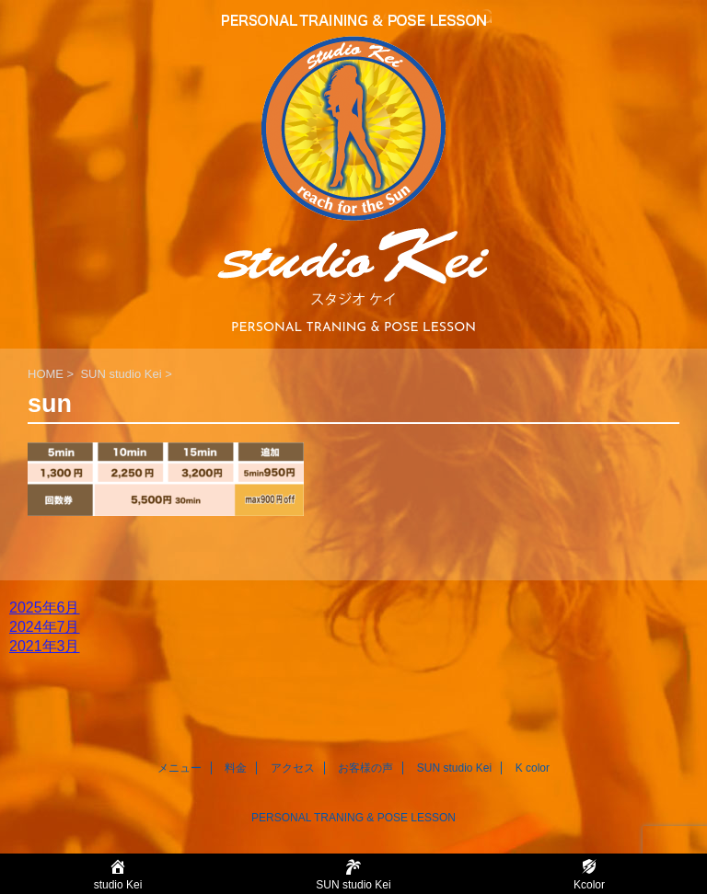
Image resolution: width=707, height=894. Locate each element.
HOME (46, 374)
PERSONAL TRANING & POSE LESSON (353, 817)
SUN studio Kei (120, 374)
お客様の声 (365, 768)
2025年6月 (44, 607)
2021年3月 (44, 646)
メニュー (179, 768)
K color (533, 768)
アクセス (293, 768)
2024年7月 (44, 627)
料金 (236, 768)
